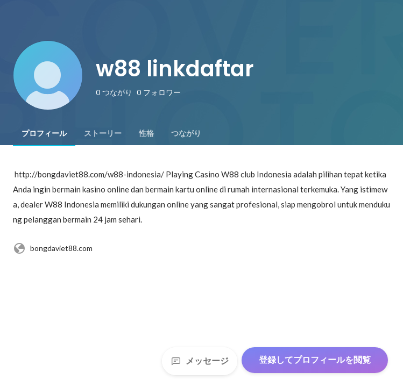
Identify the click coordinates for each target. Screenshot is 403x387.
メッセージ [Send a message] (200, 361)
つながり (186, 133)
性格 (146, 133)
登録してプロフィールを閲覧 (315, 360)
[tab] (44, 133)
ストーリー (103, 133)
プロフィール (44, 133)
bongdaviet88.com (53, 248)
